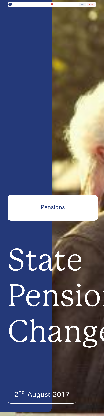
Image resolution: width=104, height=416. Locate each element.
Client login (83, 4)
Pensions (53, 208)
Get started (91, 4)
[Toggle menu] (10, 4)
